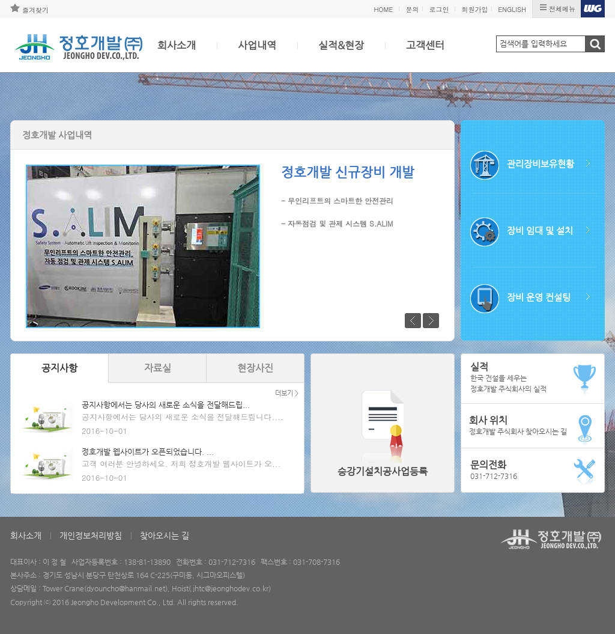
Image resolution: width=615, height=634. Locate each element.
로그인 (439, 9)
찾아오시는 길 (164, 535)
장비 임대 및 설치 (540, 230)
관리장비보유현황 (540, 164)
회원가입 (474, 9)
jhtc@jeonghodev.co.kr (230, 588)
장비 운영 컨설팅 (539, 297)
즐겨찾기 (35, 9)
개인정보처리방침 (90, 535)
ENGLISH (512, 9)
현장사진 (255, 368)
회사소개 (176, 45)
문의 (412, 9)
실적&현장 (341, 45)
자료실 (157, 368)
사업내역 (257, 45)
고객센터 (425, 45)
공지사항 (59, 368)
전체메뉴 (562, 8)
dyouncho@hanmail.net (125, 588)
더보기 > (286, 393)
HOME (383, 9)
